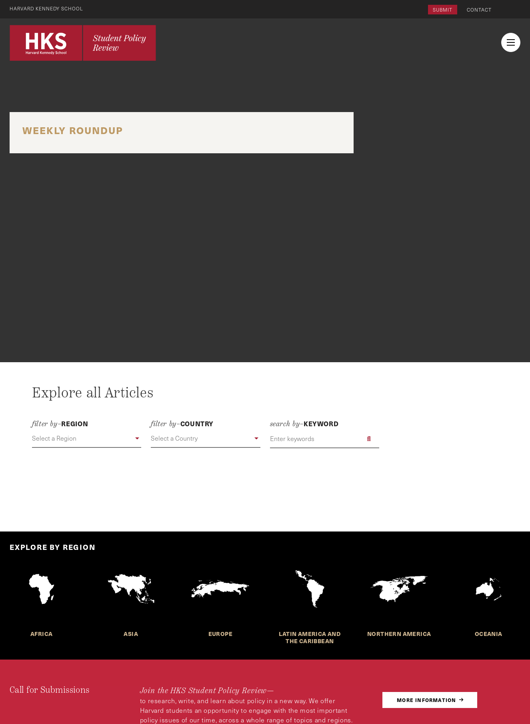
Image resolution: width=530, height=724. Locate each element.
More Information (426, 699)
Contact (479, 9)
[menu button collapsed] (510, 42)
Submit (442, 9)
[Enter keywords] (324, 438)
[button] (86, 438)
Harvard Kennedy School (47, 8)
